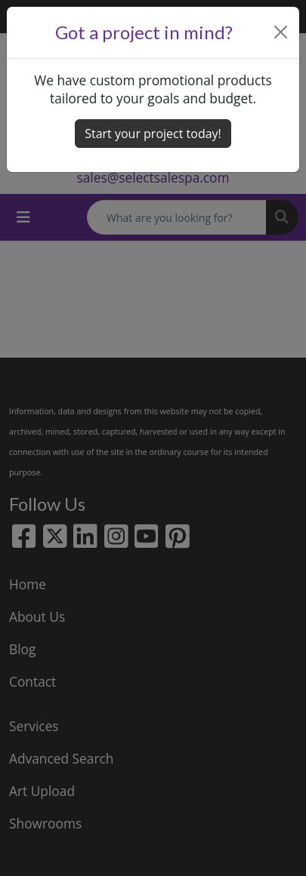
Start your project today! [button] (153, 133)
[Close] (281, 32)
